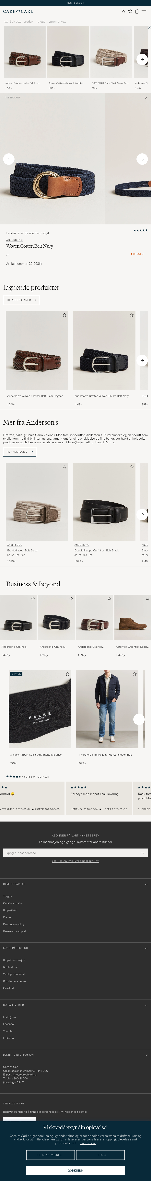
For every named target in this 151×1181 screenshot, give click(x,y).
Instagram (9, 1017)
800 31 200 (21, 1078)
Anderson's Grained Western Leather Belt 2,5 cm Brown (93, 647)
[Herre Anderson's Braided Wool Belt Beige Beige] (37, 502)
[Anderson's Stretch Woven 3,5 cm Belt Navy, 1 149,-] (68, 58)
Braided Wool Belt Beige (22, 550)
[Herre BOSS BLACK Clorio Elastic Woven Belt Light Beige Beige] (111, 52)
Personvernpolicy (13, 924)
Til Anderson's (19, 451)
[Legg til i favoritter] (63, 315)
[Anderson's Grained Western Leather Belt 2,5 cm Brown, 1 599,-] (94, 626)
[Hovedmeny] (144, 11)
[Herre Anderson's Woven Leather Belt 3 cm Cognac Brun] (25, 52)
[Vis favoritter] (130, 11)
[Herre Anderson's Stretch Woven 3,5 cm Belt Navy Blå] (68, 52)
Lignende (31, 287)
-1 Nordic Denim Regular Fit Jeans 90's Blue (104, 754)
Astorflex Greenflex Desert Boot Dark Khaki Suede (132, 647)
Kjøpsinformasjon (14, 960)
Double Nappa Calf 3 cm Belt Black (97, 550)
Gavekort (8, 988)
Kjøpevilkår (10, 910)
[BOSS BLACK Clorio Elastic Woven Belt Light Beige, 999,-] (111, 58)
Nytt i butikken (75, 2)
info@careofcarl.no (25, 1074)
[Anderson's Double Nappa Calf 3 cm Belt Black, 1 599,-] (104, 513)
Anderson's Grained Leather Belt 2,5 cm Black (17, 647)
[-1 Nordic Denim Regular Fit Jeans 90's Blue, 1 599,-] (107, 717)
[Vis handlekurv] (137, 11)
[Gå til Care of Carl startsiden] (18, 11)
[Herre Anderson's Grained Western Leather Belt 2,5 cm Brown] (94, 617)
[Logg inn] (123, 11)
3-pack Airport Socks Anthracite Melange (36, 754)
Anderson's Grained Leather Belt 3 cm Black (54, 647)
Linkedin (8, 1038)
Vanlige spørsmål (14, 974)
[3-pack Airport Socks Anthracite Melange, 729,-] (40, 717)
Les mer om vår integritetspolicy (75, 861)
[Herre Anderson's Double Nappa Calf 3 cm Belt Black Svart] (104, 502)
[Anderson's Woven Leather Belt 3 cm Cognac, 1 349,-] (24, 58)
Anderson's (14, 240)
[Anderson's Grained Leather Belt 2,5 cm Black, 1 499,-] (18, 626)
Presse (7, 917)
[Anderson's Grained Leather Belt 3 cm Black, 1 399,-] (56, 626)
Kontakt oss (10, 967)
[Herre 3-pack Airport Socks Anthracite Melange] (40, 709)
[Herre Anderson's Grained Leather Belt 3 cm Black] (56, 617)
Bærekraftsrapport (14, 931)
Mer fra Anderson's (30, 422)
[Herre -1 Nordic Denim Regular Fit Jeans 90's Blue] (107, 709)
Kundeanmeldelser (14, 981)
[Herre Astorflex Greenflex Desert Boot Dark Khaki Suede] (132, 617)
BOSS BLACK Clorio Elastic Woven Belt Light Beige (110, 83)
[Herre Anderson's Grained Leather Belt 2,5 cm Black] (18, 617)
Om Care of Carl (13, 903)
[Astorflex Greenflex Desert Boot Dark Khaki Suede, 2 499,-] (132, 626)
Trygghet (8, 896)
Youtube (8, 1031)
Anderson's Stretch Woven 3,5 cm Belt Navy (66, 83)
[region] (75, 798)
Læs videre (88, 1143)
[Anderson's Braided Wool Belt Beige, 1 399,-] (37, 513)
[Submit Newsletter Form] (143, 853)
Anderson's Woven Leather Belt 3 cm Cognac (22, 83)
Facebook (9, 1024)
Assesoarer (12, 97)
